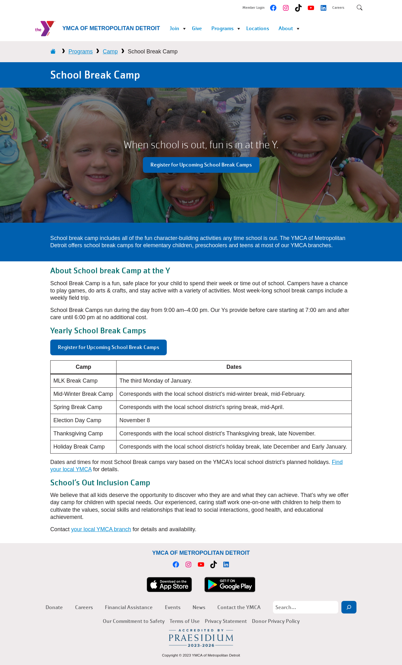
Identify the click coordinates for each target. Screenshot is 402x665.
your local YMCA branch (101, 529)
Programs (222, 28)
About (286, 28)
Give (197, 28)
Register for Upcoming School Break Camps (201, 164)
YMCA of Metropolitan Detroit (111, 28)
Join (174, 28)
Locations (257, 28)
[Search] (348, 607)
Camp (110, 51)
